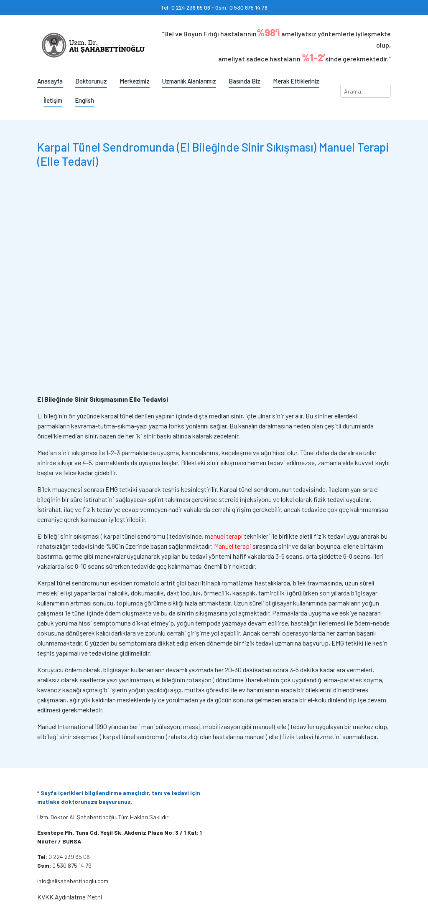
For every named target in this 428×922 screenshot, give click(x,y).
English (84, 100)
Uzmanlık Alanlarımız (189, 81)
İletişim (52, 100)
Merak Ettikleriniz (296, 81)
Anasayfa (50, 81)
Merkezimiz (135, 81)
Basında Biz (244, 81)
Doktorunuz (91, 81)
